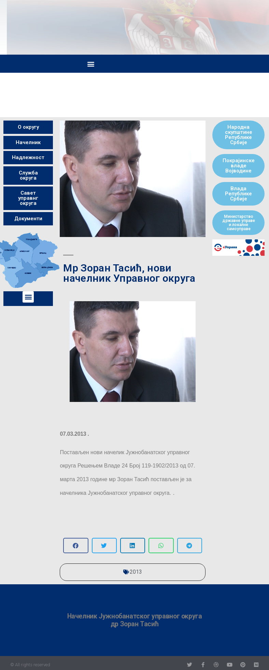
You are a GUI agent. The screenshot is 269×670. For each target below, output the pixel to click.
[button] (90, 63)
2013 (136, 572)
